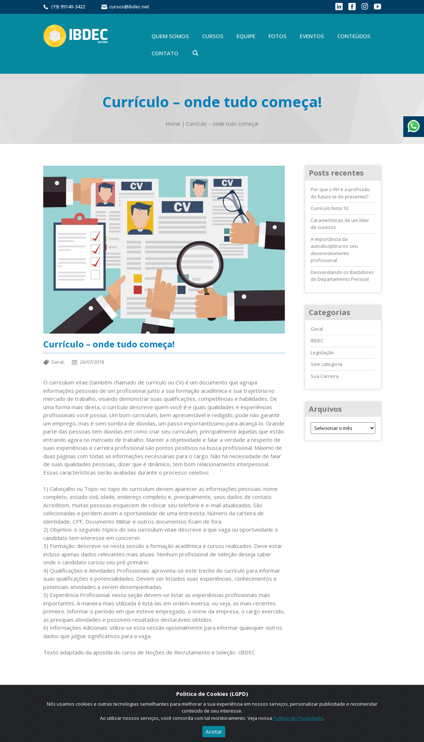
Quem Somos (170, 36)
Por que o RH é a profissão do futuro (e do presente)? (340, 193)
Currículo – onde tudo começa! (222, 123)
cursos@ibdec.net (129, 6)
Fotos (277, 36)
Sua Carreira (325, 376)
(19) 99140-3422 (68, 6)
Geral (317, 329)
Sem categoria (326, 364)
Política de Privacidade (298, 718)
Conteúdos (354, 36)
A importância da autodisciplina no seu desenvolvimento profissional (334, 250)
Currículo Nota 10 (329, 208)
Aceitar (214, 731)
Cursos (212, 36)
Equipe (246, 36)
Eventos (312, 36)
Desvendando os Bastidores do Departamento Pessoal (342, 276)
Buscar (195, 53)
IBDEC (317, 340)
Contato (165, 53)
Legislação (322, 352)
